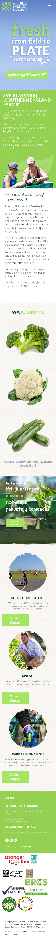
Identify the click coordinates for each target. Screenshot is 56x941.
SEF (15, 6)
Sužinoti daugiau (14, 523)
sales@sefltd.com (21, 821)
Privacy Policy (32, 921)
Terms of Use (26, 924)
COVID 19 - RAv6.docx (35, 927)
